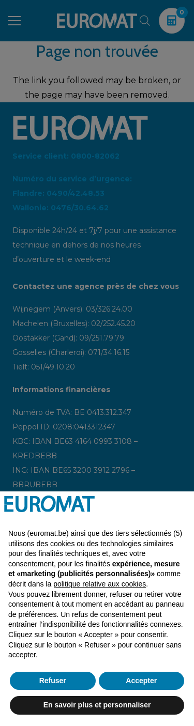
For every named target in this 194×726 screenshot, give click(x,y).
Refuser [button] (52, 680)
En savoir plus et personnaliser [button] (97, 705)
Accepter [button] (141, 680)
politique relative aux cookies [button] (99, 584)
